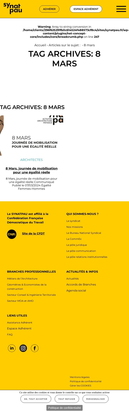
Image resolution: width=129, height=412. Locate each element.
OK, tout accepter (35, 399)
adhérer (49, 9)
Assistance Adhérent (19, 322)
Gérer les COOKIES (80, 385)
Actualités (72, 278)
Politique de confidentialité (64, 407)
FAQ (10, 334)
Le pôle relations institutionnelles (86, 256)
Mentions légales (80, 377)
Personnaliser (95, 399)
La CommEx (73, 238)
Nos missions (74, 226)
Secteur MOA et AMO (20, 300)
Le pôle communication (81, 250)
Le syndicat (73, 220)
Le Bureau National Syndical (83, 232)
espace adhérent (86, 9)
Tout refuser (66, 399)
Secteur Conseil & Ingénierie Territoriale (31, 294)
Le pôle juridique (76, 244)
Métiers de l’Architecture (22, 278)
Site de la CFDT (33, 233)
